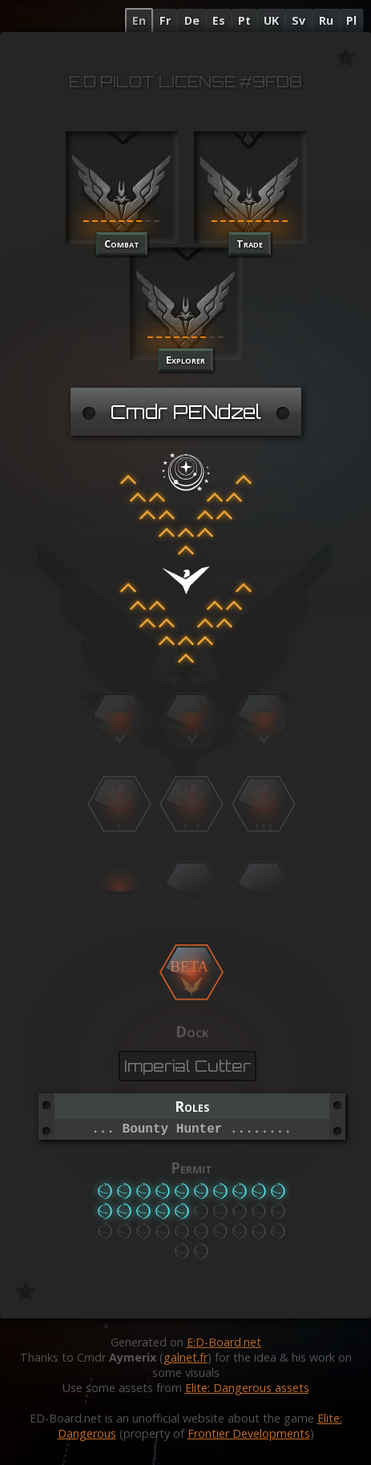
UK (271, 20)
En (139, 20)
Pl (351, 20)
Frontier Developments (249, 1433)
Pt (244, 20)
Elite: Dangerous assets (247, 1387)
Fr (165, 20)
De (192, 20)
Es (218, 20)
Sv (298, 20)
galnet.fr (185, 1357)
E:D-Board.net (224, 1342)
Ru (326, 20)
